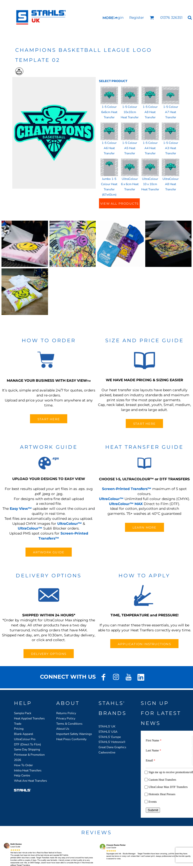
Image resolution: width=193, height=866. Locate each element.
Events (152, 801)
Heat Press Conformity (71, 739)
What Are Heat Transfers (30, 781)
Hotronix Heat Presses (161, 794)
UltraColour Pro (25, 739)
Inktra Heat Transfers (28, 770)
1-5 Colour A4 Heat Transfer (150, 148)
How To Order (23, 765)
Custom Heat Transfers (162, 779)
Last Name (153, 750)
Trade (17, 724)
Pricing (19, 729)
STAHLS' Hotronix (110, 742)
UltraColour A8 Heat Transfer (170, 184)
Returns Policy (66, 713)
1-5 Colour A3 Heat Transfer (170, 148)
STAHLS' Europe (109, 737)
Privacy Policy (65, 718)
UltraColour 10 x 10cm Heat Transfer (150, 184)
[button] (152, 18)
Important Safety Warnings (74, 734)
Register (136, 17)
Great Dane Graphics (112, 747)
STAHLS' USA (108, 732)
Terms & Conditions (69, 724)
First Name (154, 740)
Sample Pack (22, 713)
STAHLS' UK (107, 726)
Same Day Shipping (27, 749)
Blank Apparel (23, 734)
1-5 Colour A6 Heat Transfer (109, 148)
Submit (153, 810)
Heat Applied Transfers (29, 718)
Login (119, 17)
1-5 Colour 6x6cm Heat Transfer (109, 112)
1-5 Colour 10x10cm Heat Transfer (129, 112)
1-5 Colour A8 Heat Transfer (150, 112)
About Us (62, 729)
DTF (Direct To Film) (27, 744)
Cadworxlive (106, 752)
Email (150, 760)
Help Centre (22, 775)
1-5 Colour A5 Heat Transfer (129, 148)
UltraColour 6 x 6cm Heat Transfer (129, 184)
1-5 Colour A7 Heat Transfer (170, 112)
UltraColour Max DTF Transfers (168, 787)
